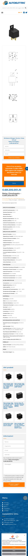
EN (19, 12)
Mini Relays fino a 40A (11, 198)
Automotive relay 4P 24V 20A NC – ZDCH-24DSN (8, 424)
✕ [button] (24, 535)
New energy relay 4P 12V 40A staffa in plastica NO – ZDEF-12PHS (19, 385)
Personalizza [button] (14, 554)
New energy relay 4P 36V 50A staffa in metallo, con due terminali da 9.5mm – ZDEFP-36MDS (8, 405)
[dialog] (14, 544)
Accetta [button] (13, 547)
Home (3, 198)
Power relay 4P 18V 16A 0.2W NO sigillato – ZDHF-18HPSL (19, 404)
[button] (2, 12)
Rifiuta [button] (14, 550)
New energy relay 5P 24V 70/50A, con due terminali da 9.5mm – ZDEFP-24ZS (19, 426)
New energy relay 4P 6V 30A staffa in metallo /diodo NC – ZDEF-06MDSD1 (8, 386)
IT (21, 12)
